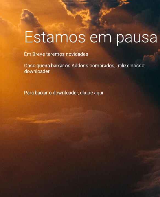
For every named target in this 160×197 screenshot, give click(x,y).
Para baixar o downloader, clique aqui (63, 92)
